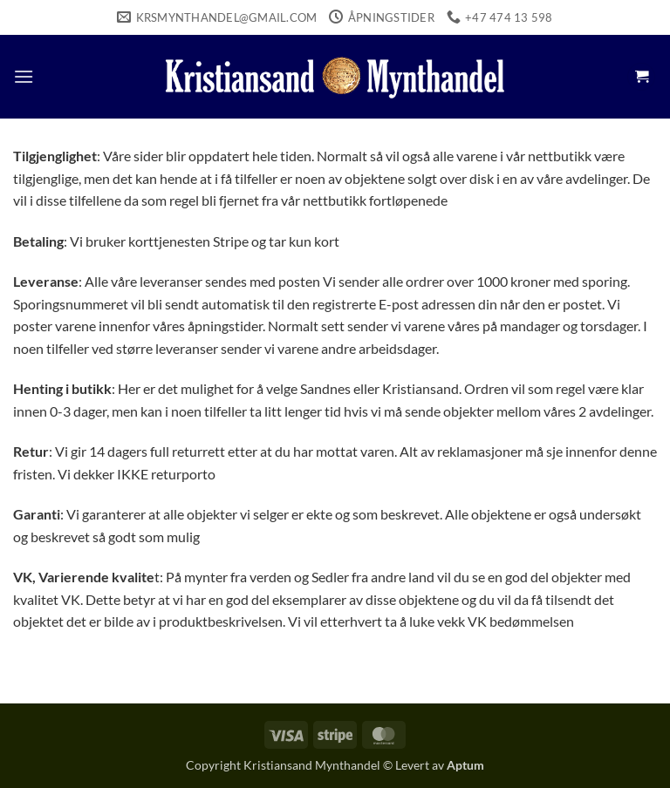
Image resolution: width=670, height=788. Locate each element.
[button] (23, 76)
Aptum (465, 764)
